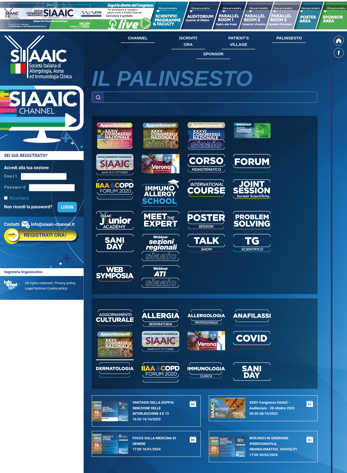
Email (11, 176)
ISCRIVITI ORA (188, 41)
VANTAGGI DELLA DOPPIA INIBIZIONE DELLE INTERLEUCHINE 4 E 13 (153, 408)
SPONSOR (213, 54)
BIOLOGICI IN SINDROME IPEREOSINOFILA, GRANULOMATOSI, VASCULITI (273, 443)
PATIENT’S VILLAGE (238, 41)
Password (15, 187)
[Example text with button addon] (211, 97)
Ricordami (19, 198)
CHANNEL (138, 38)
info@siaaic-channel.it (52, 224)
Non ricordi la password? (28, 206)
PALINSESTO (289, 38)
